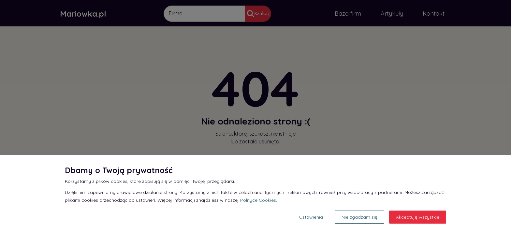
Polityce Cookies (258, 200)
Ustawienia (311, 217)
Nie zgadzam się (359, 217)
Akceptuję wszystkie (417, 217)
